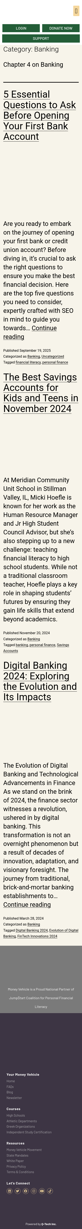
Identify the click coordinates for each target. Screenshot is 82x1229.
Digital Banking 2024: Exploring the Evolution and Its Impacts (40, 681)
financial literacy (28, 362)
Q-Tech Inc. (48, 1224)
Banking (33, 356)
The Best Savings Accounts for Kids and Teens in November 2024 (41, 393)
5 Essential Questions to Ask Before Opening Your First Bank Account (39, 115)
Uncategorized (53, 356)
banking (22, 645)
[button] (76, 11)
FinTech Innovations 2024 (37, 936)
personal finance (55, 362)
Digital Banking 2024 (32, 930)
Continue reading (27, 904)
